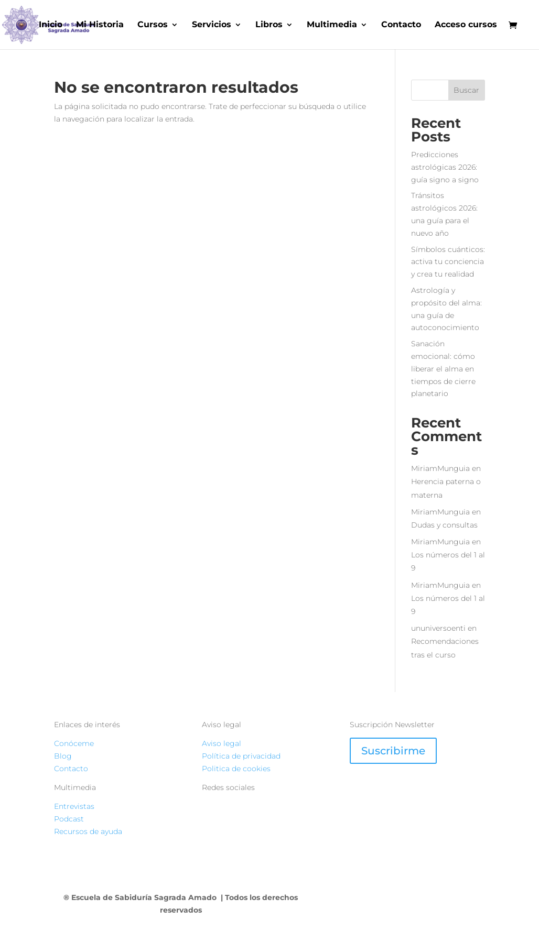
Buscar (466, 90)
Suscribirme (393, 750)
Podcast (69, 819)
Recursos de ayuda (88, 831)
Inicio (50, 25)
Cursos (152, 25)
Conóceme (74, 743)
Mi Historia (100, 25)
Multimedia (332, 25)
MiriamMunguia (440, 468)
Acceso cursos (466, 25)
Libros (269, 25)
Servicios (211, 25)
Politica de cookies (236, 768)
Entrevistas (74, 806)
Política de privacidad (241, 756)
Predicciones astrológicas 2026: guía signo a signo (445, 167)
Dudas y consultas (444, 525)
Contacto (401, 25)
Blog (63, 756)
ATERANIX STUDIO (436, 897)
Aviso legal (221, 743)
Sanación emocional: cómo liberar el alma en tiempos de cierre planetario (443, 368)
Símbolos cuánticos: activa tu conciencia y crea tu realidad (448, 262)
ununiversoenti (438, 628)
